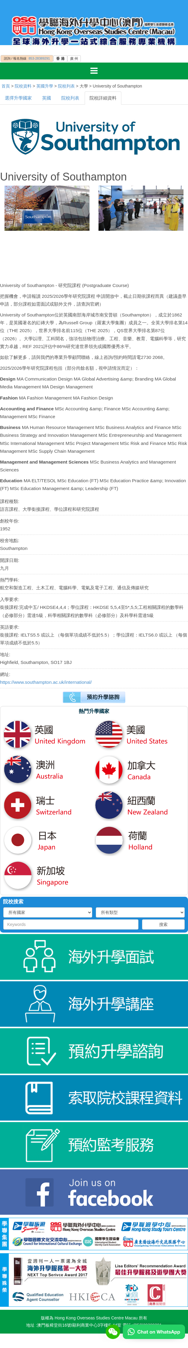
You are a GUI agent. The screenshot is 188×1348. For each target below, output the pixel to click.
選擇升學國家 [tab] (18, 97)
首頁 (6, 86)
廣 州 (74, 59)
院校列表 (66, 86)
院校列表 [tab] (70, 97)
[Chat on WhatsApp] (154, 1331)
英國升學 (44, 86)
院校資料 (23, 86)
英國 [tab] (46, 97)
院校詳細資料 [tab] (103, 97)
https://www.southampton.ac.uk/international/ (46, 682)
